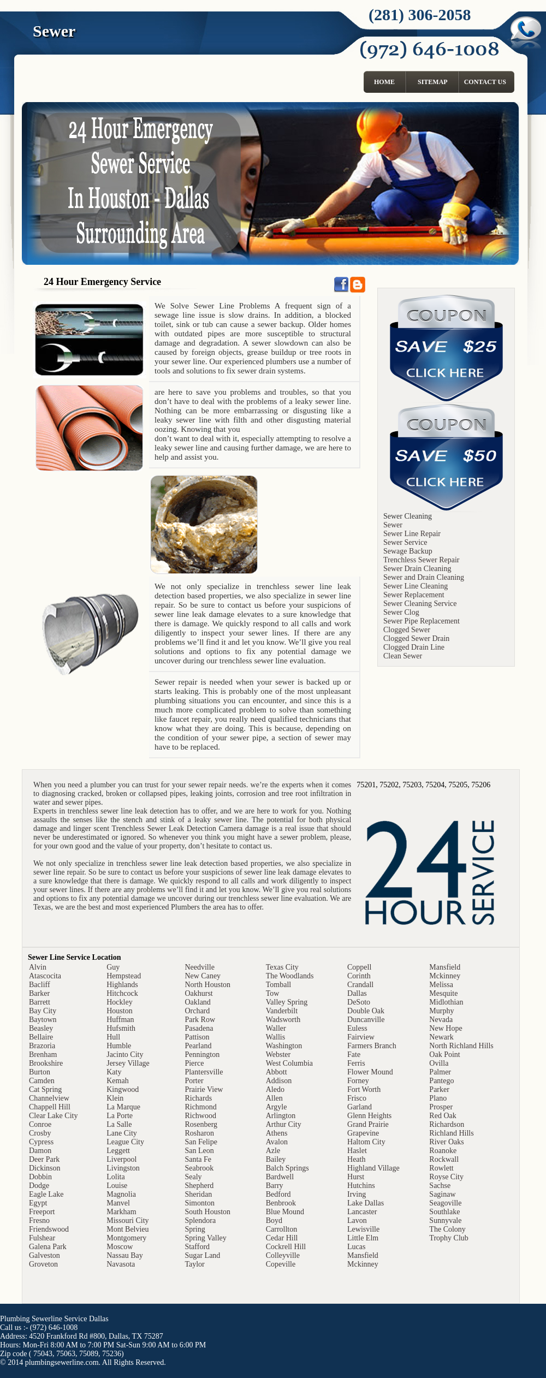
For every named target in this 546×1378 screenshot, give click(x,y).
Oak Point (444, 1054)
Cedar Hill (282, 1238)
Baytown (43, 1019)
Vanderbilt (282, 1011)
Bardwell (280, 1177)
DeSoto (358, 1002)
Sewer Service (405, 542)
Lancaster (362, 1212)
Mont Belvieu (127, 1229)
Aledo (275, 1089)
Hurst (355, 1177)
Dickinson (45, 1168)
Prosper (441, 1107)
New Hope (445, 1028)
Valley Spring (287, 1002)
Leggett (118, 1151)
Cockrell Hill (286, 1247)
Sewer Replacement (413, 595)
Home (384, 82)
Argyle (276, 1107)
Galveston (44, 1255)
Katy (113, 1072)
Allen (274, 1098)
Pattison (197, 1037)
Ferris (356, 1063)
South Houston (207, 1212)
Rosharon (199, 1133)
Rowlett (441, 1168)
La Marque (123, 1107)
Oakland (197, 1002)
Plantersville (204, 1072)
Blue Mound (285, 1212)
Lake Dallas (365, 1203)
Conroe (40, 1124)
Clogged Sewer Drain (416, 638)
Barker (39, 993)
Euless (357, 1028)
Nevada (441, 1019)
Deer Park (44, 1159)
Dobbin (40, 1177)
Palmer (440, 1072)
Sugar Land (202, 1255)
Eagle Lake (46, 1194)
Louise (116, 1185)
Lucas (356, 1247)
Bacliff (39, 985)
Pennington (202, 1054)
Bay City (42, 1011)
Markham (121, 1212)
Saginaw (442, 1194)
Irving (356, 1194)
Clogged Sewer (406, 630)
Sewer (392, 525)
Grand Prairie (368, 1124)
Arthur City (283, 1124)
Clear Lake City (53, 1116)
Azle (273, 1151)
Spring (195, 1229)
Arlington (280, 1116)
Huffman (120, 1019)
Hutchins (361, 1185)
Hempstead (123, 976)
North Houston (207, 985)
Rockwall (444, 1159)
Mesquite (443, 993)
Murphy (441, 1011)
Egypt (38, 1203)
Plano (438, 1098)
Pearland (198, 1046)
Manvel (118, 1203)
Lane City (121, 1133)
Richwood (200, 1116)
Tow (273, 993)
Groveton (43, 1264)
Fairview (361, 1037)
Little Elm (362, 1238)
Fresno (39, 1220)
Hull (113, 1037)
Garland (359, 1107)
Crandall (360, 985)
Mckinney (362, 1264)
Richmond (200, 1107)
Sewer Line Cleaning (415, 586)
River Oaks (446, 1142)
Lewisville (363, 1229)
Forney (358, 1081)
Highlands (122, 985)
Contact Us (485, 82)
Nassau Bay (124, 1255)
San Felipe (201, 1142)
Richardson (446, 1124)
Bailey (276, 1159)
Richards (198, 1098)
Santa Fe (198, 1159)
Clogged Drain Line (413, 647)
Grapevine (363, 1133)
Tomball (278, 985)
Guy (113, 967)
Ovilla (438, 1063)
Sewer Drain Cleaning (417, 569)
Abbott (276, 1072)
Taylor (194, 1264)
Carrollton (282, 1229)
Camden (42, 1081)
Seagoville (445, 1203)
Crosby (40, 1133)
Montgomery (126, 1238)
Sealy (193, 1177)
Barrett (39, 1002)
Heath (356, 1159)
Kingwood (122, 1089)
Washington (284, 1046)
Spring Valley (205, 1238)
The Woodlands (290, 976)
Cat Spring (45, 1089)
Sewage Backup (407, 551)
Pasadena (199, 1028)
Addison (279, 1081)
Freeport (42, 1212)
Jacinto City (124, 1054)
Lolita (115, 1177)
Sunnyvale (445, 1220)
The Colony (447, 1229)
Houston (119, 1011)
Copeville (280, 1264)
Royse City (446, 1177)
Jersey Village (128, 1063)
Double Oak (365, 1011)
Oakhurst (198, 993)
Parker (439, 1089)
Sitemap (433, 82)
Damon (40, 1151)
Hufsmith (120, 1028)
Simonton (199, 1203)
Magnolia (121, 1194)
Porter (194, 1081)
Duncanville (365, 1019)
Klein (114, 1098)
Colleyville (283, 1255)
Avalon (277, 1142)
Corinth (359, 976)
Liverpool (121, 1159)
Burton (39, 1072)
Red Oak (442, 1116)
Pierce (194, 1063)
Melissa (441, 985)
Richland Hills (451, 1133)
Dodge (39, 1185)
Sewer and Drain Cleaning (423, 577)
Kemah (117, 1081)
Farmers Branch (371, 1046)
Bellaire (41, 1037)
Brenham (43, 1054)
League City (125, 1142)
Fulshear (42, 1238)
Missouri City (127, 1220)
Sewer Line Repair (412, 534)
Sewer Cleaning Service (420, 603)
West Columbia (289, 1063)
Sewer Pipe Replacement (421, 621)
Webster (278, 1054)
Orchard (197, 1011)
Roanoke (442, 1151)
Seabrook (199, 1168)
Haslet (357, 1151)
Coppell (359, 967)
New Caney (203, 976)
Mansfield (362, 1255)
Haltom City (366, 1142)
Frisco (356, 1098)
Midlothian (446, 1002)
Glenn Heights (369, 1116)
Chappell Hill (49, 1107)
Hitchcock (122, 993)
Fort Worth (364, 1089)
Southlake (444, 1212)
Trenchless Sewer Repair (421, 560)
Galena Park (48, 1247)
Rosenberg (201, 1124)
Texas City (282, 967)
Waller (276, 1028)
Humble (118, 1046)
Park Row (200, 1019)
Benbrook (281, 1203)
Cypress (41, 1142)
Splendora (200, 1220)
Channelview (49, 1098)
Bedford (278, 1194)
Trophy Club (448, 1238)
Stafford (197, 1247)
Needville (199, 967)
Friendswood (49, 1229)
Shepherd (199, 1185)
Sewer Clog (401, 612)
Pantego (441, 1081)
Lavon (357, 1220)
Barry (274, 1185)
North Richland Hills (461, 1046)
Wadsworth (283, 1019)
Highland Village (373, 1168)
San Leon (199, 1151)
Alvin (37, 967)
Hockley (119, 1002)
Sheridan (198, 1194)
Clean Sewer (402, 656)
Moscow (119, 1247)
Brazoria (42, 1046)
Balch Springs (287, 1168)
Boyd (274, 1220)
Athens (277, 1133)
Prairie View (204, 1089)
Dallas (357, 993)
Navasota (120, 1264)
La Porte (119, 1116)
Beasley (41, 1028)
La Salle (119, 1124)
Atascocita (45, 976)
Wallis (275, 1037)
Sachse (439, 1185)
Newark (441, 1037)
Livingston (123, 1168)
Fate (353, 1054)
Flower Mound (370, 1072)
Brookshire (46, 1063)
